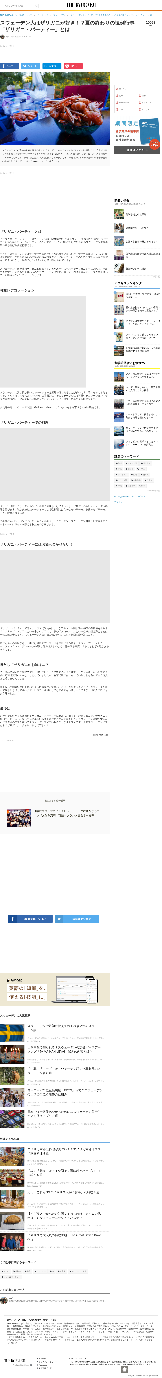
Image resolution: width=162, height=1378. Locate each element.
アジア (120, 109)
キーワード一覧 (153, 491)
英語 (119, 463)
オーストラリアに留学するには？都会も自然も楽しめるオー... (143, 416)
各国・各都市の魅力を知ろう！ (142, 241)
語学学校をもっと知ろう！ (139, 228)
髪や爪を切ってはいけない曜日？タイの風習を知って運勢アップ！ (143, 309)
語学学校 (145, 463)
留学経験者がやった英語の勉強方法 (143, 255)
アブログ (118, 502)
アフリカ (144, 109)
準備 (119, 486)
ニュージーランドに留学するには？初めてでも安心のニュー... (142, 429)
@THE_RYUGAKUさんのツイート (129, 496)
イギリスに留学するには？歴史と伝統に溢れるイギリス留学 (143, 402)
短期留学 (136, 480)
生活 (134, 475)
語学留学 (130, 486)
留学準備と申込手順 (136, 214)
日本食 (148, 480)
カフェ (141, 469)
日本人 (145, 475)
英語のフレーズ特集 (136, 268)
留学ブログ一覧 (45, 1368)
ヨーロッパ (122, 102)
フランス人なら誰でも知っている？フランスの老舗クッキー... (142, 336)
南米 (142, 95)
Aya (11, 1298)
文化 (119, 469)
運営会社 (42, 1358)
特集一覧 (156, 277)
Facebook (43, 1365)
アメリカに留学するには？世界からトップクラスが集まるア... (143, 375)
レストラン (121, 475)
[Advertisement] (55, 874)
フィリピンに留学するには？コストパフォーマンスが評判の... (143, 443)
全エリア (121, 88)
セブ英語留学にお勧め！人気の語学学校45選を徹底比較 (143, 349)
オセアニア (145, 102)
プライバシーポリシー (48, 1362)
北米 (119, 95)
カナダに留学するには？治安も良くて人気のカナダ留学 (143, 389)
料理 (28, 1271)
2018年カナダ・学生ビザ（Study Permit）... (143, 295)
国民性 (129, 469)
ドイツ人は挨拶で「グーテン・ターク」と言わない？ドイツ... (143, 322)
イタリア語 (131, 463)
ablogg (28, 1365)
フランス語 (121, 480)
